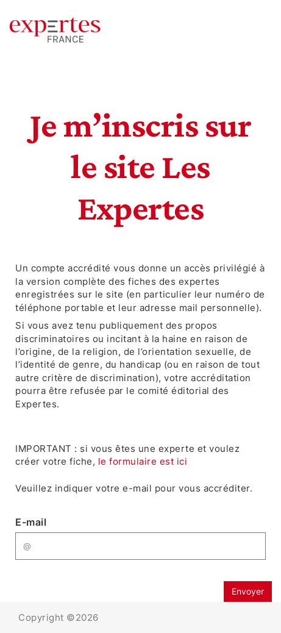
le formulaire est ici (143, 461)
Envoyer (248, 591)
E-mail (30, 522)
